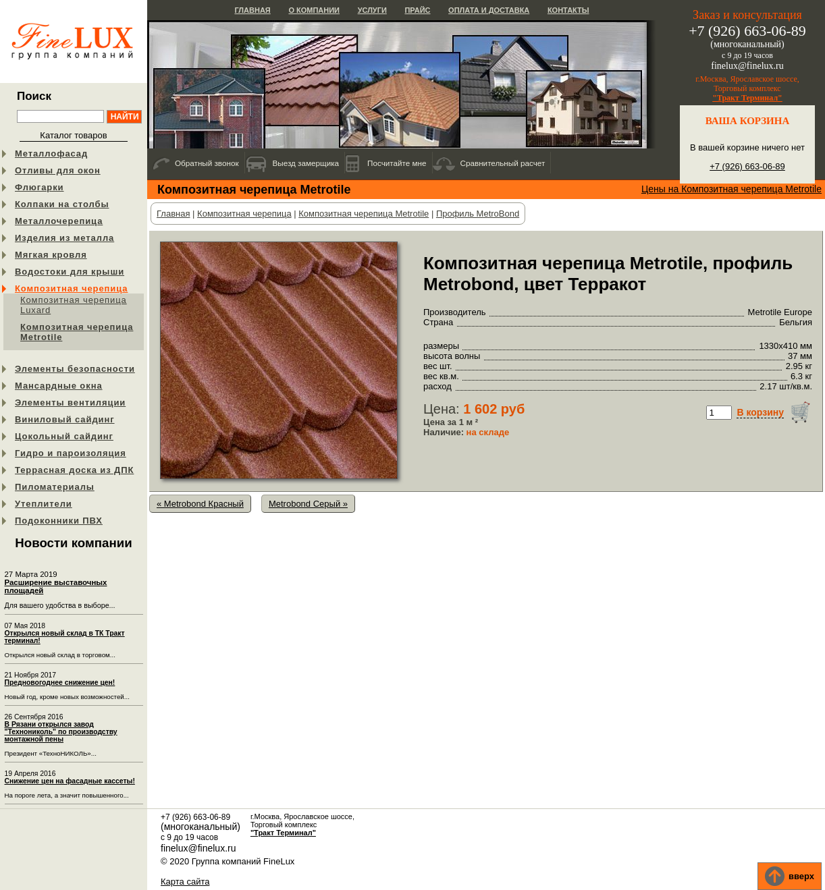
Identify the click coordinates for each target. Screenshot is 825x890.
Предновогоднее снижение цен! (60, 682)
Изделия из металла (64, 238)
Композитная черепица (71, 288)
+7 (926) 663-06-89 (747, 166)
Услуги (372, 10)
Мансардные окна (59, 386)
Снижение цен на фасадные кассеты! (70, 781)
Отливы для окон (58, 170)
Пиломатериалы (55, 487)
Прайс (417, 10)
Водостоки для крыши (69, 272)
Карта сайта (185, 882)
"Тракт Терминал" (747, 98)
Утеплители (43, 504)
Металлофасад (51, 153)
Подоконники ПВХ (59, 521)
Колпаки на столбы (62, 204)
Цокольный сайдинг (64, 436)
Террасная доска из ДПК (74, 470)
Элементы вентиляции (70, 402)
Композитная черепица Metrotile (76, 332)
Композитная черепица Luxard (73, 305)
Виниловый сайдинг (65, 419)
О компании (314, 10)
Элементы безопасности (75, 369)
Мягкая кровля (51, 255)
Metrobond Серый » (308, 504)
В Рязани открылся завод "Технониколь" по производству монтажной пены (61, 732)
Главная (252, 10)
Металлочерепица (59, 221)
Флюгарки (39, 187)
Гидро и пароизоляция (70, 453)
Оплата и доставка (488, 10)
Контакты (568, 10)
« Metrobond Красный (200, 504)
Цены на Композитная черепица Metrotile (731, 189)
